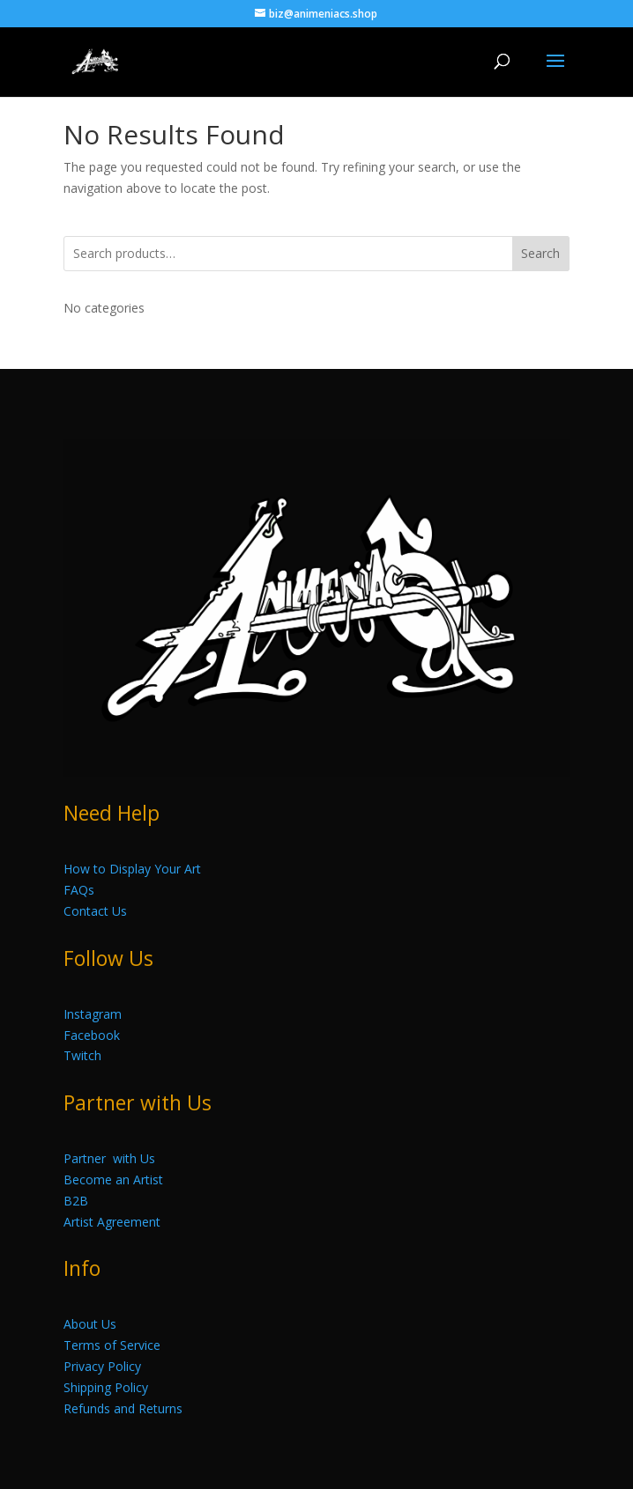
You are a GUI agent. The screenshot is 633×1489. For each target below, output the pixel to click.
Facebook (91, 1035)
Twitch (82, 1055)
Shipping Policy (105, 1387)
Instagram (92, 1014)
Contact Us (95, 911)
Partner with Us (109, 1158)
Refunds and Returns (122, 1408)
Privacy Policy (102, 1366)
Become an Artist (113, 1179)
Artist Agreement (111, 1221)
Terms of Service (111, 1345)
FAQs (78, 889)
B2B (75, 1200)
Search (540, 253)
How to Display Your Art (132, 868)
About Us (89, 1324)
